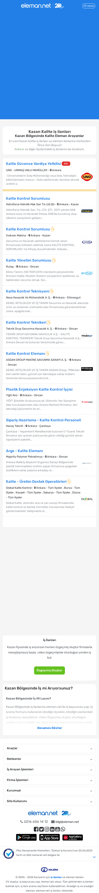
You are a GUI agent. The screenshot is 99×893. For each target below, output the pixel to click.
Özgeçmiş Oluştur (49, 670)
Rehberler (49, 759)
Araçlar (49, 748)
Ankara (19, 149)
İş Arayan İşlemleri (49, 769)
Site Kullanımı (49, 801)
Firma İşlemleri (49, 780)
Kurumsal (49, 791)
